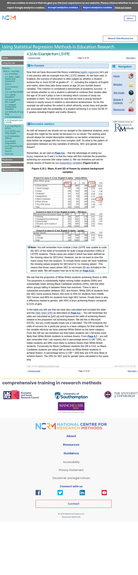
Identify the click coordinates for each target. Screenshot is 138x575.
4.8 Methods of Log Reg (14, 113)
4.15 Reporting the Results (14, 147)
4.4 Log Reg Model (14, 92)
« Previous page (33, 58)
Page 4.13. (89, 270)
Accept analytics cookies (63, 7)
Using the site (8, 63)
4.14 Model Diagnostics (10, 142)
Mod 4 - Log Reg (11, 71)
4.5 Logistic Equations (10, 95)
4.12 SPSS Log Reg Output (12, 132)
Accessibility (71, 462)
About (71, 436)
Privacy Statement (71, 470)
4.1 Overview (11, 74)
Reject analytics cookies (97, 7)
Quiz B (8, 151)
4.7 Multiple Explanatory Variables (10, 107)
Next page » (131, 58)
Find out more (122, 7)
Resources (119, 109)
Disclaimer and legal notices (71, 478)
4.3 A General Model (11, 88)
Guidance (71, 453)
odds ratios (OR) (44, 313)
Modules (6, 68)
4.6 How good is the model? (12, 101)
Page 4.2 (76, 313)
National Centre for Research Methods (73, 515)
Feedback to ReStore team (48, 366)
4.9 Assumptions (13, 117)
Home (5, 58)
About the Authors (10, 170)
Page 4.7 (93, 336)
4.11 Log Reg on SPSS (13, 127)
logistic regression (89, 72)
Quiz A (8, 84)
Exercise (9, 154)
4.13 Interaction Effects (12, 137)
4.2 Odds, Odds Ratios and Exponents (12, 79)
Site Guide (118, 93)
